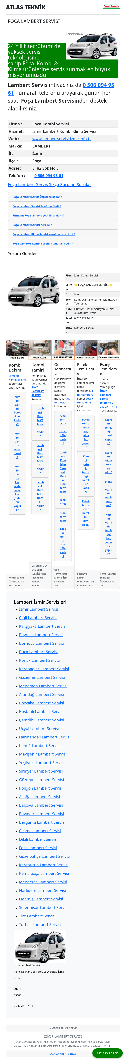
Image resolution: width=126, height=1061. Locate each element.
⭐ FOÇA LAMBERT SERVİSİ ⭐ (93, 285)
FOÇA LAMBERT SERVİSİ (63, 1053)
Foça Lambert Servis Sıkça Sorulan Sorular (49, 184)
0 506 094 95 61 (48, 175)
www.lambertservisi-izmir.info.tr (61, 138)
